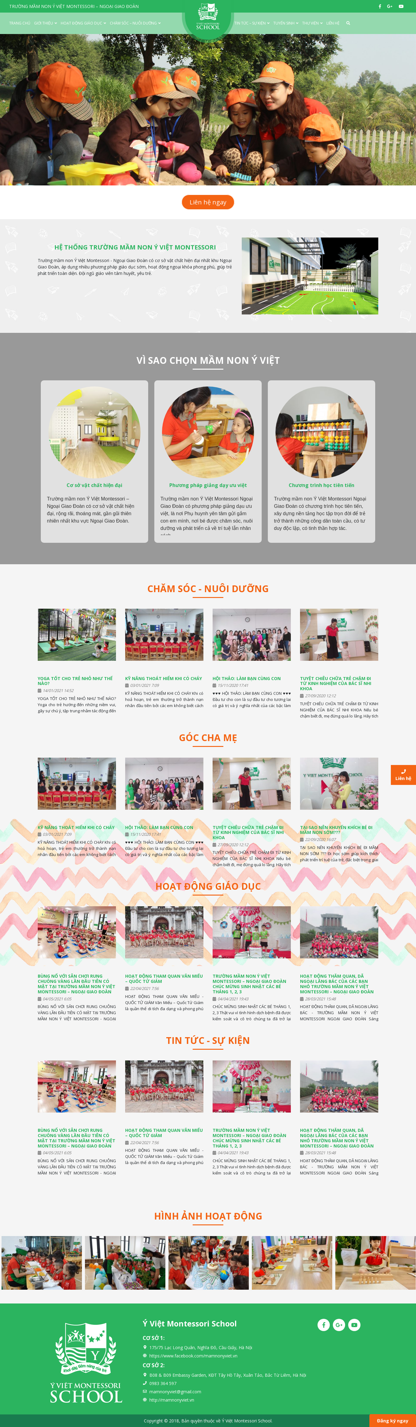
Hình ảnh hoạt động (208, 1216)
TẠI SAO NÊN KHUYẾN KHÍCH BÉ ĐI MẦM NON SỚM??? (336, 829)
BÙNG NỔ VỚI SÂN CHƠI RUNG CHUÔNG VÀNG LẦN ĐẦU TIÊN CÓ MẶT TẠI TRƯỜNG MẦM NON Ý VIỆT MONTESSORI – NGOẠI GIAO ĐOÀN (76, 983)
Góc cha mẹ (208, 737)
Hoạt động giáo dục (81, 23)
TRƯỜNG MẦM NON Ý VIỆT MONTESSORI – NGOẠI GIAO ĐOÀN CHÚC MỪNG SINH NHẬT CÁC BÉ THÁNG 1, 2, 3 (249, 983)
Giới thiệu (43, 23)
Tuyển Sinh (284, 23)
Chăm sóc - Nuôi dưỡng (208, 588)
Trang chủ (19, 23)
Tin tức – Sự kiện (250, 23)
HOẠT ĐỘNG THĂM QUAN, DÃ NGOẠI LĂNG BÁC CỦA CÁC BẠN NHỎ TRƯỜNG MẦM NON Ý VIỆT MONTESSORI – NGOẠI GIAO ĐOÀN (337, 983)
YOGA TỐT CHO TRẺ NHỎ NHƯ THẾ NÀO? (75, 681)
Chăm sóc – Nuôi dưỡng (133, 23)
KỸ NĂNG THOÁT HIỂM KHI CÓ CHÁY (163, 678)
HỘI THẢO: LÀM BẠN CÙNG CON (247, 678)
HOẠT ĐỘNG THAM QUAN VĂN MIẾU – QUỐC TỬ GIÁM (164, 978)
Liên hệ (333, 23)
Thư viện (310, 23)
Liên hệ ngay (208, 202)
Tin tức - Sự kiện (208, 1040)
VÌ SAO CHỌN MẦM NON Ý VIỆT (208, 360)
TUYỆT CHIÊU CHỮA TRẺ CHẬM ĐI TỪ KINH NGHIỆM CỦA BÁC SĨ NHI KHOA (335, 683)
